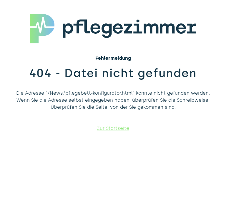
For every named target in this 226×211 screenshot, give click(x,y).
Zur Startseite (113, 128)
